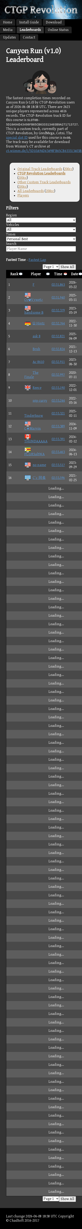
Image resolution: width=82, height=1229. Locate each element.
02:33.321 (58, 413)
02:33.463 (58, 452)
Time (58, 274)
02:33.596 (58, 478)
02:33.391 (58, 439)
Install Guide (29, 22)
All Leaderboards (30, 191)
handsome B (33, 310)
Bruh (32, 349)
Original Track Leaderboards (39, 169)
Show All (67, 267)
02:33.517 (58, 465)
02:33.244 (58, 400)
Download (54, 22)
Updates (9, 37)
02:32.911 (58, 362)
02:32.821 (58, 336)
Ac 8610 (34, 362)
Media (8, 30)
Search (41, 247)
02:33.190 (58, 388)
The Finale (31, 375)
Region (41, 218)
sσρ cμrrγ (35, 400)
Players (23, 195)
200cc (68, 169)
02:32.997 (58, 375)
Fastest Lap (37, 260)
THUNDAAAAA (35, 439)
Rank (14, 274)
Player (36, 274)
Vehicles (41, 227)
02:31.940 (58, 297)
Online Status (58, 30)
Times (41, 237)
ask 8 (32, 336)
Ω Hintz (34, 323)
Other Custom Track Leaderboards (44, 182)
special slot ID (17, 137)
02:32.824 (58, 349)
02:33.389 (58, 426)
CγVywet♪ (33, 297)
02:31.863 (58, 285)
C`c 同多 (35, 478)
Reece (32, 388)
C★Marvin (32, 426)
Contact (29, 37)
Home (7, 22)
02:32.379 (58, 310)
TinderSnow (33, 413)
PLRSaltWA (34, 452)
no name (35, 465)
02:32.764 (58, 323)
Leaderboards (30, 30)
